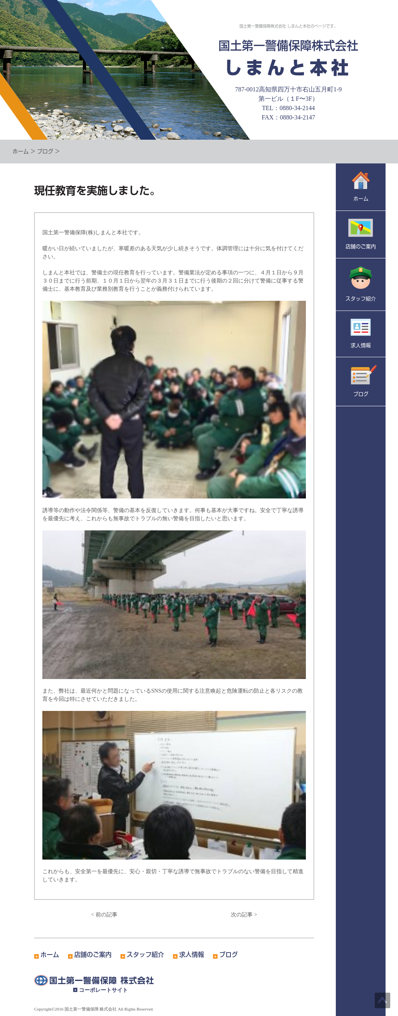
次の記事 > (244, 915)
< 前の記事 (104, 915)
